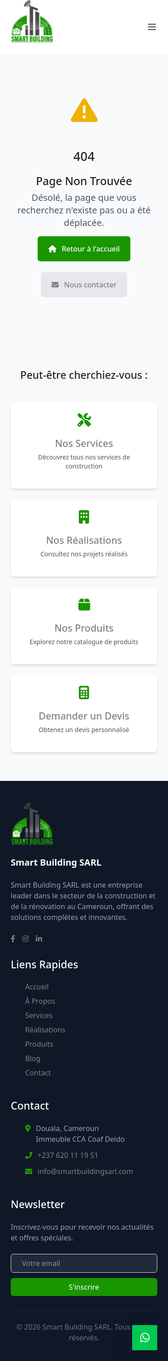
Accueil (37, 987)
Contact (38, 1073)
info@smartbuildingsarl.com (85, 1171)
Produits (39, 1044)
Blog (32, 1058)
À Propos (40, 1001)
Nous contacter (84, 285)
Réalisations (45, 1030)
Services (38, 1015)
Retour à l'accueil (84, 249)
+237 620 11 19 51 (68, 1155)
